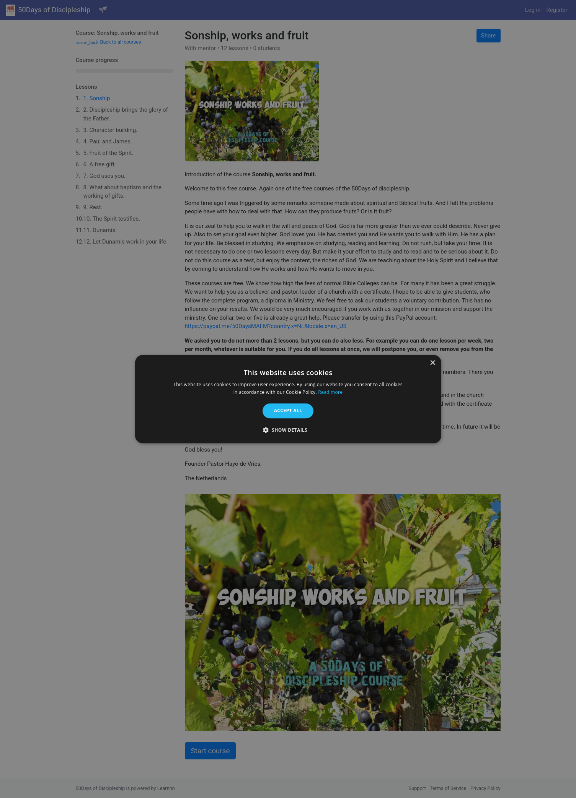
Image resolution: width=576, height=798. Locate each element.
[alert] (288, 399)
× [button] (433, 363)
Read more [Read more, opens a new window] (330, 392)
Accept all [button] (288, 411)
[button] (288, 430)
